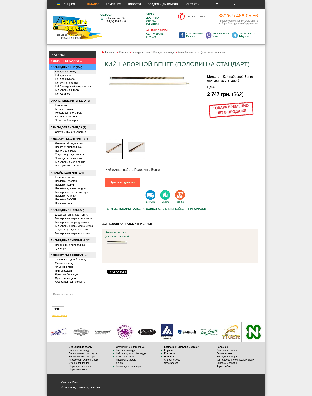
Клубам (151, 37)
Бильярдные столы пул (82, 356)
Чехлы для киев (125, 356)
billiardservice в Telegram (247, 35)
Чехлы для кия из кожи (68, 158)
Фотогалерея (171, 363)
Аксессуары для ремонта (70, 281)
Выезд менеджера (226, 356)
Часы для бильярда (67, 120)
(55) (69, 255)
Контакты (192, 4)
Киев (75, 382)
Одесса (65, 382)
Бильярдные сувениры (128, 366)
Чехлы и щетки (64, 266)
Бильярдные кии (141, 52)
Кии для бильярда (126, 350)
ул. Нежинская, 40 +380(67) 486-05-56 (115, 20)
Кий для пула (63, 75)
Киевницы (61, 105)
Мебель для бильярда (68, 112)
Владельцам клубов (163, 4)
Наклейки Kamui (64, 184)
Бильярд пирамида (79, 350)
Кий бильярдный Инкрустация (73, 86)
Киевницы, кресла (126, 359)
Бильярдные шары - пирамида (73, 218)
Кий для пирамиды (66, 71)
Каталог (93, 4)
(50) (67, 210)
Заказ (150, 14)
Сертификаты (155, 33)
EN (73, 4)
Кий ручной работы (66, 82)
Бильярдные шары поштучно (72, 233)
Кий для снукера (65, 78)
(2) (68, 127)
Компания (113, 4)
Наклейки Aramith (65, 195)
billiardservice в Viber (221, 35)
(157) (66, 67)
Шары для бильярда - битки (71, 214)
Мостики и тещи (64, 263)
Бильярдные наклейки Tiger (71, 192)
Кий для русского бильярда (131, 353)
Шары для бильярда (80, 366)
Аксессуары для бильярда (83, 359)
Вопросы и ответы (226, 350)
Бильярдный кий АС (67, 89)
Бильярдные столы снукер (83, 353)
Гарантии (152, 24)
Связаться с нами (196, 16)
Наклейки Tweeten (66, 180)
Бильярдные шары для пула (72, 222)
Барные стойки (64, 109)
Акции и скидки (156, 30)
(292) (69, 138)
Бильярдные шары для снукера (74, 225)
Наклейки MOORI (65, 199)
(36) (71, 100)
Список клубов (172, 359)
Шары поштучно (78, 369)
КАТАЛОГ (59, 55)
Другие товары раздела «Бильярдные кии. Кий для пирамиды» (157, 208)
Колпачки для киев (66, 177)
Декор (119, 363)
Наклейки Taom (64, 203)
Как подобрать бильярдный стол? (235, 359)
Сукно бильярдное (66, 278)
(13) (70, 240)
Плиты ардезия (64, 270)
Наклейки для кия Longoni (70, 188)
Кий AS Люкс (62, 93)
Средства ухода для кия (69, 154)
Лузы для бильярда (66, 274)
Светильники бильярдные (70, 131)
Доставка (152, 17)
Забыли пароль (59, 315)
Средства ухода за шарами (71, 229)
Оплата (151, 21)
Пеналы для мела (65, 150)
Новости (134, 4)
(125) (67, 172)
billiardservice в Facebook (194, 35)
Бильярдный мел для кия (70, 161)
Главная (109, 52)
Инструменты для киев (68, 165)
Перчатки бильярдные (68, 146)
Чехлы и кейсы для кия (69, 143)
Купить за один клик (123, 182)
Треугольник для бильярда (71, 259)
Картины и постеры (66, 116)
